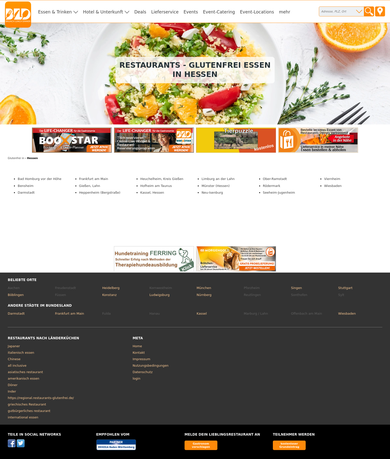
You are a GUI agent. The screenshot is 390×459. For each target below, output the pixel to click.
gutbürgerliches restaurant (29, 411)
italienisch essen (21, 352)
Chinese (14, 359)
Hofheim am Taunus (156, 186)
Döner (12, 385)
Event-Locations (257, 11)
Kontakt (139, 352)
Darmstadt (26, 192)
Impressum (141, 359)
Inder (12, 391)
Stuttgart (345, 288)
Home (137, 346)
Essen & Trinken (55, 11)
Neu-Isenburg (212, 192)
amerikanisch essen (23, 378)
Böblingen (16, 295)
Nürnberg (203, 295)
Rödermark (271, 186)
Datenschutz (142, 372)
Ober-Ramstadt (275, 179)
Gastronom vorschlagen (201, 445)
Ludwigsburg (159, 295)
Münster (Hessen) (215, 186)
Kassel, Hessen (152, 192)
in (16, 158)
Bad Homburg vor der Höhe (39, 179)
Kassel (201, 313)
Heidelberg (111, 288)
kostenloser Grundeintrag (289, 445)
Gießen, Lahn (89, 186)
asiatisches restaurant (25, 372)
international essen (23, 417)
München (203, 288)
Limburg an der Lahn (218, 179)
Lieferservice (165, 11)
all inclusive (17, 365)
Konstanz (109, 295)
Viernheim (332, 179)
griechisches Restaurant (27, 404)
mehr (284, 11)
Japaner (14, 346)
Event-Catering (219, 11)
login (136, 378)
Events (191, 11)
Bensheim (25, 186)
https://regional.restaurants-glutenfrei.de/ (41, 398)
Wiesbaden (332, 186)
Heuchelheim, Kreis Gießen (161, 179)
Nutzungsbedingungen (151, 365)
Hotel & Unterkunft (103, 11)
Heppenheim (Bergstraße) (99, 192)
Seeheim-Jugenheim (279, 192)
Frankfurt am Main (93, 179)
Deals (140, 11)
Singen (296, 288)
